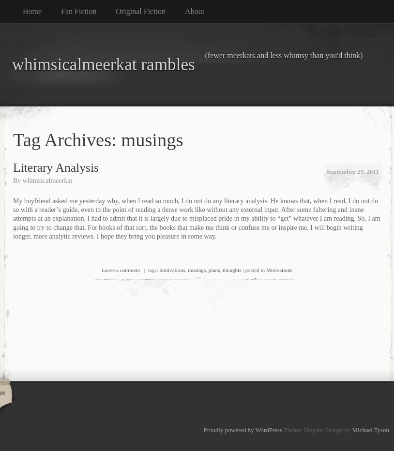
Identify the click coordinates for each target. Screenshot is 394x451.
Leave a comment (121, 270)
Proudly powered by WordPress (243, 430)
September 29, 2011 (353, 171)
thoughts (232, 270)
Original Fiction (141, 11)
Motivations (279, 270)
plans (214, 270)
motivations (172, 270)
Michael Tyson (370, 430)
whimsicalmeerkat (48, 180)
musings (197, 270)
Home (32, 11)
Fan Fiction (78, 11)
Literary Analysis (56, 168)
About (194, 11)
